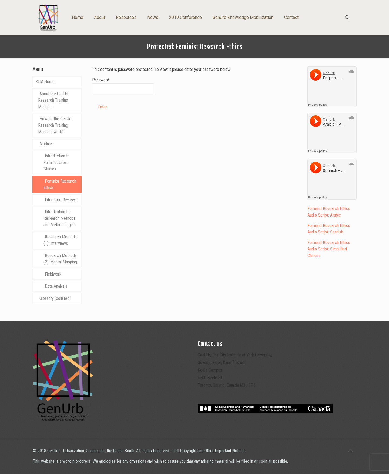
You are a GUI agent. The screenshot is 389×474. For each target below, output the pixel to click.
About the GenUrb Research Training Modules (53, 100)
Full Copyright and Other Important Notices (209, 450)
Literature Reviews (61, 199)
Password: (123, 85)
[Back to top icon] (350, 450)
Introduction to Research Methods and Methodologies (59, 218)
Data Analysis (56, 286)
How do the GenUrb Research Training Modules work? (55, 125)
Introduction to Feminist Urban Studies (56, 162)
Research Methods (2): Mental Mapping (60, 259)
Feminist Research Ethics (59, 184)
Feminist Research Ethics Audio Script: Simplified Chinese (328, 249)
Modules (46, 143)
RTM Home (45, 81)
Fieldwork (53, 274)
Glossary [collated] (55, 298)
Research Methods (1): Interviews (60, 240)
